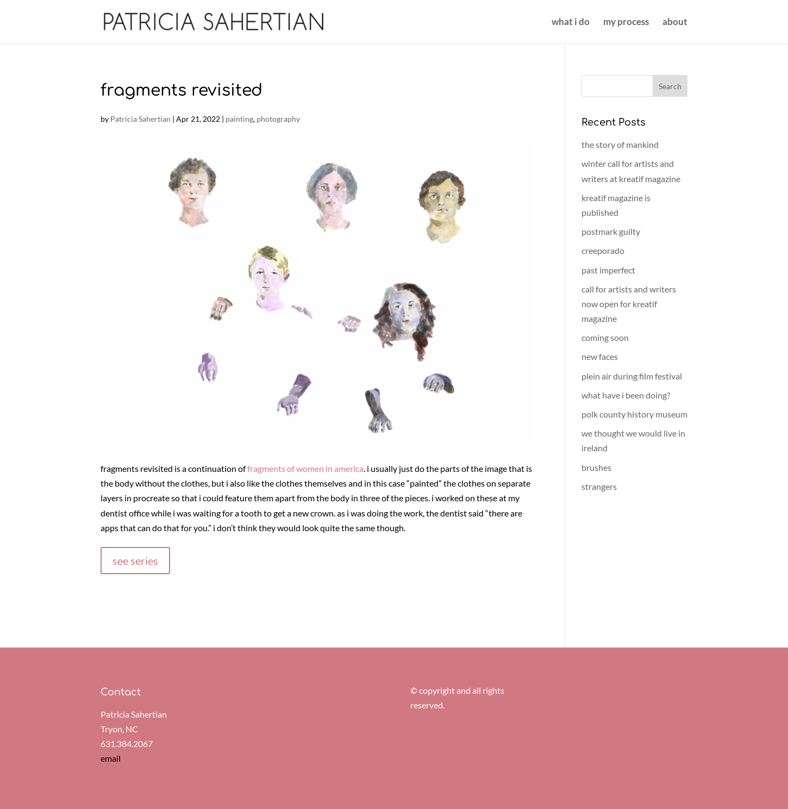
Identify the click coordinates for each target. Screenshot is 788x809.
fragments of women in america (305, 468)
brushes (596, 467)
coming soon (605, 337)
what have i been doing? (625, 395)
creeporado (602, 250)
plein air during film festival (631, 376)
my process (626, 22)
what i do (571, 22)
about (674, 22)
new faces (599, 356)
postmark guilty (610, 231)
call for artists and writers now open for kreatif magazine (628, 303)
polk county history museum (634, 414)
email (111, 758)
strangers (599, 486)
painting (239, 118)
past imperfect (608, 270)
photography (278, 118)
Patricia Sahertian (140, 118)
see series (135, 560)
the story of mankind (620, 144)
